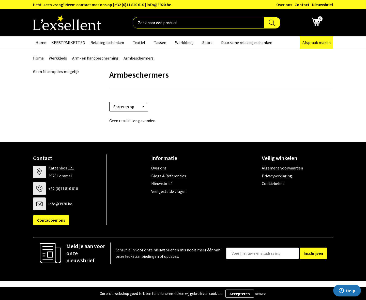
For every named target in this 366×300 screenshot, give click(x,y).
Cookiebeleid (273, 181)
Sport (207, 42)
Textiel (139, 42)
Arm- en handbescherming (95, 58)
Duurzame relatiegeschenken (246, 42)
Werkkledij (184, 42)
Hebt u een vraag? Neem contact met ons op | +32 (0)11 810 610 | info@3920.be (102, 4)
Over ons (284, 4)
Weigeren (261, 293)
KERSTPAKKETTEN (68, 42)
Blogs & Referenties (168, 174)
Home (41, 42)
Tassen (160, 42)
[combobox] (198, 22)
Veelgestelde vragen (169, 189)
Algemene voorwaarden (282, 166)
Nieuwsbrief (322, 4)
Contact (302, 4)
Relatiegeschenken (107, 42)
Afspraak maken (316, 42)
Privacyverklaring (277, 174)
